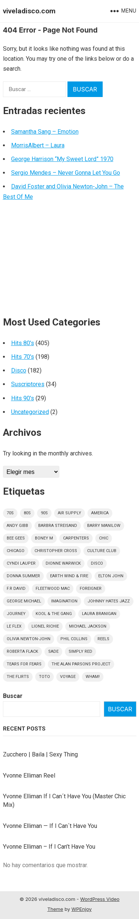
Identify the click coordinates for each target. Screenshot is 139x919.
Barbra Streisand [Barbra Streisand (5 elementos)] (57, 525)
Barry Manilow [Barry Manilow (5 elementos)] (103, 525)
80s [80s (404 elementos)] (27, 513)
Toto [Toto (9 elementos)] (44, 676)
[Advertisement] (69, 261)
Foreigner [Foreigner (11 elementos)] (91, 588)
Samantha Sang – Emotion (45, 131)
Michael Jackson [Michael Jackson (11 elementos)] (87, 626)
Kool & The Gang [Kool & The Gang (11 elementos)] (54, 613)
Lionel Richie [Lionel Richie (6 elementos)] (45, 626)
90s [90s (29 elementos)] (44, 513)
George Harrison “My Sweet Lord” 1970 (62, 159)
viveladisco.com (29, 11)
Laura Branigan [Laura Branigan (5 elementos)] (99, 613)
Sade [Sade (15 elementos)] (53, 651)
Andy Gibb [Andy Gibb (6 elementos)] (17, 525)
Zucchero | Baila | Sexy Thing (40, 754)
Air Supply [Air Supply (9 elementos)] (69, 513)
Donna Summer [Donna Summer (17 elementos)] (23, 576)
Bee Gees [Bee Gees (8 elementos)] (16, 538)
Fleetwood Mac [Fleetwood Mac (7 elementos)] (53, 588)
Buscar (13, 695)
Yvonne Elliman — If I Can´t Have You (50, 825)
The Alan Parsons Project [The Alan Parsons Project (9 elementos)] (81, 664)
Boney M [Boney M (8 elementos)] (44, 538)
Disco (18, 370)
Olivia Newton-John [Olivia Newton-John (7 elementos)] (28, 638)
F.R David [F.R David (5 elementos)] (16, 588)
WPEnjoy (82, 909)
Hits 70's (22, 356)
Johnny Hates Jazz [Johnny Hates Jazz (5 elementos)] (108, 601)
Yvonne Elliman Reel (29, 775)
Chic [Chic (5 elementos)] (103, 538)
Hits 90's (22, 398)
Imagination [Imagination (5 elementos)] (64, 601)
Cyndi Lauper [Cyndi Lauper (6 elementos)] (21, 563)
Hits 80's (22, 343)
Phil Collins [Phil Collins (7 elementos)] (73, 638)
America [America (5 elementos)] (100, 513)
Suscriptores (27, 384)
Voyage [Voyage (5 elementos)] (68, 676)
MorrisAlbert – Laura (37, 145)
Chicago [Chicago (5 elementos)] (15, 550)
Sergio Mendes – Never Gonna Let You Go (65, 172)
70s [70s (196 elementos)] (10, 513)
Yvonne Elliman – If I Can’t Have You (49, 846)
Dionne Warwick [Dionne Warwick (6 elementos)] (63, 563)
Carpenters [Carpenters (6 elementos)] (76, 538)
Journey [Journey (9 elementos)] (16, 613)
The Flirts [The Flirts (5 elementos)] (18, 676)
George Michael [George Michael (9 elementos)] (24, 601)
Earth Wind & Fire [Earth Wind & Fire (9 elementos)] (69, 576)
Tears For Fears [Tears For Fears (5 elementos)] (24, 664)
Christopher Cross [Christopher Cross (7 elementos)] (55, 550)
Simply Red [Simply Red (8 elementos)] (80, 651)
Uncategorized (30, 411)
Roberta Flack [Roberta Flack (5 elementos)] (22, 651)
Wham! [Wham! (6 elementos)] (93, 676)
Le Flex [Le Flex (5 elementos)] (14, 626)
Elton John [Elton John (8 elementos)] (110, 576)
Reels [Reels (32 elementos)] (103, 638)
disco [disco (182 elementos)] (97, 563)
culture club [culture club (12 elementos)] (101, 550)
